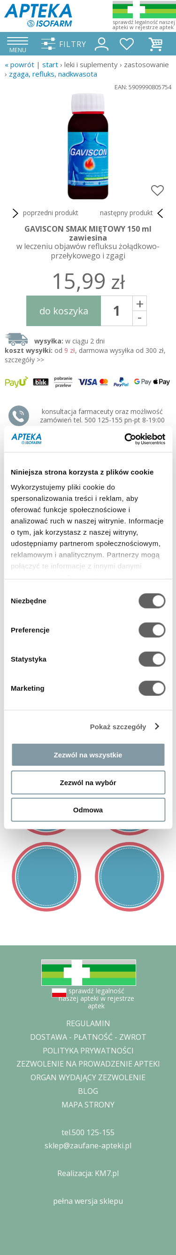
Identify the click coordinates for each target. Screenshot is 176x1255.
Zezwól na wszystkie (88, 755)
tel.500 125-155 (88, 1132)
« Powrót (19, 64)
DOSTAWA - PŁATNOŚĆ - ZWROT (88, 1037)
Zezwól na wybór (88, 782)
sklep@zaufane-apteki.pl (88, 1145)
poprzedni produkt (43, 213)
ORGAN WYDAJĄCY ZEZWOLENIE (88, 1077)
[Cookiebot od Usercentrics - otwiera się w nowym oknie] (125, 439)
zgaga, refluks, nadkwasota (53, 73)
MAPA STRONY (88, 1104)
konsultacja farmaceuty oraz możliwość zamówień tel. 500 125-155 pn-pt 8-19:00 (102, 415)
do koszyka (63, 310)
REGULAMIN (88, 1023)
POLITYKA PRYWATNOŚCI (88, 1050)
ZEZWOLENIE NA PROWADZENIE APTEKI (88, 1064)
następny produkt (133, 213)
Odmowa (88, 810)
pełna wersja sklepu (88, 1201)
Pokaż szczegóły (118, 726)
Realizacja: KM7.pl (88, 1173)
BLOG (88, 1091)
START (50, 64)
